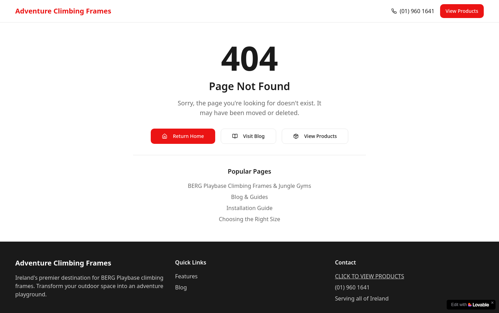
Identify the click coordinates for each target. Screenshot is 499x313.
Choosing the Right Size (249, 219)
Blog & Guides (249, 197)
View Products (462, 11)
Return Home (183, 136)
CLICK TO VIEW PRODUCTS (369, 276)
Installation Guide (249, 208)
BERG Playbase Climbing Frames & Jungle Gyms (249, 186)
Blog (181, 287)
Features (186, 276)
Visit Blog (248, 136)
